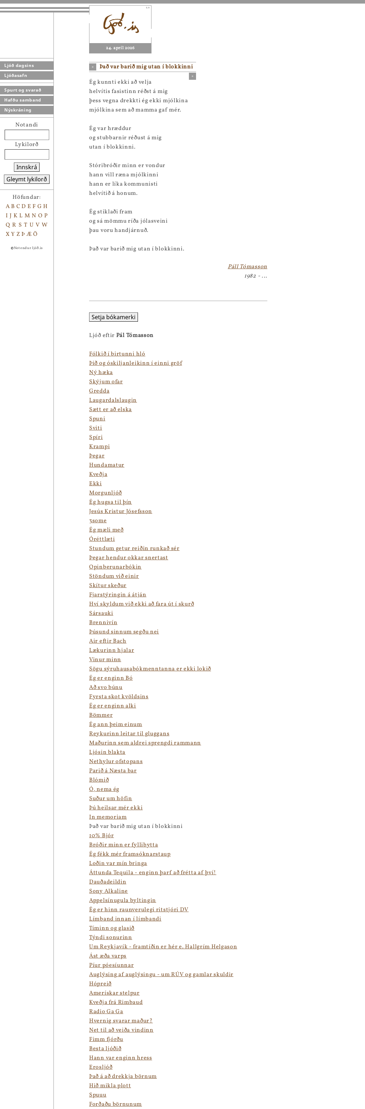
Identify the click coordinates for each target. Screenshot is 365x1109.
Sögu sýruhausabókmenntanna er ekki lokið (61, 669)
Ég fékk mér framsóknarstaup (41, 854)
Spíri (7, 437)
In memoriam (19, 817)
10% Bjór (12, 836)
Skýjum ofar (17, 382)
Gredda (10, 391)
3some (9, 521)
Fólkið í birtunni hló (28, 354)
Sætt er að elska (21, 410)
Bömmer (12, 715)
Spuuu (8, 1095)
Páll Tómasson (247, 267)
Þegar (8, 456)
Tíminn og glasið (22, 928)
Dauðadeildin (18, 882)
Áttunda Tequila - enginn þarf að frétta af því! (63, 873)
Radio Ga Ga (17, 1012)
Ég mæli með (17, 530)
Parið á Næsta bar (24, 771)
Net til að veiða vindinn (32, 1030)
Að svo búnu (17, 687)
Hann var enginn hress (31, 1058)
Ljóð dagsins (19, 65)
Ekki (6, 484)
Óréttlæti (13, 539)
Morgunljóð (16, 493)
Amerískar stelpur (25, 993)
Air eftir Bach (18, 641)
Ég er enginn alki (23, 706)
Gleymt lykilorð (26, 179)
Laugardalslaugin (24, 400)
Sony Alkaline (19, 891)
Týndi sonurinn (21, 938)
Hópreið (11, 984)
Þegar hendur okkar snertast (39, 558)
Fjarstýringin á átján (28, 595)
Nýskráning (18, 110)
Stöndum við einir (25, 576)
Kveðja (9, 474)
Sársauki (12, 613)
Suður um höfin (21, 799)
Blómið (10, 780)
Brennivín (14, 623)
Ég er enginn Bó (22, 678)
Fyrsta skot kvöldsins (30, 697)
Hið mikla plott (21, 1086)
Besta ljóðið (16, 1049)
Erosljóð (12, 1067)
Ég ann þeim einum (26, 725)
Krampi (10, 447)
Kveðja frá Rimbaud (27, 1002)
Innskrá (26, 167)
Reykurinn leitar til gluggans (40, 734)
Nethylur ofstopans (27, 762)
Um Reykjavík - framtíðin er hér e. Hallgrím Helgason (74, 947)
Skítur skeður (18, 586)
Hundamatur (17, 465)
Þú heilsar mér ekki (26, 808)
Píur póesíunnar (22, 965)
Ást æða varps (18, 956)
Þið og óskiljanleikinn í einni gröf (46, 363)
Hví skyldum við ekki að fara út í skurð (52, 604)
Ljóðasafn (15, 75)
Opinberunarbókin (26, 567)
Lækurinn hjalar (22, 650)
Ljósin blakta (18, 752)
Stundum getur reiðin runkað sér (45, 549)
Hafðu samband (22, 100)
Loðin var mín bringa (29, 863)
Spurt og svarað (22, 90)
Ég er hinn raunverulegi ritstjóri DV (49, 910)
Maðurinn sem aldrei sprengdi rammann (56, 743)
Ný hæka (12, 373)
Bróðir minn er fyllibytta (34, 845)
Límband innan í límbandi (36, 919)
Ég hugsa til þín (21, 502)
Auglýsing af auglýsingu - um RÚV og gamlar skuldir (72, 975)
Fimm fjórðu (17, 1039)
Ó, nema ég (15, 789)
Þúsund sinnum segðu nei (35, 632)
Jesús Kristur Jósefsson (31, 511)
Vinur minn (16, 660)
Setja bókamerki (24, 317)
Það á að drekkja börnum (34, 1077)
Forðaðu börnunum (26, 1104)
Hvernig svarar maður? (32, 1021)
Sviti (6, 428)
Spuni (8, 419)
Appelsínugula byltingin (33, 901)
